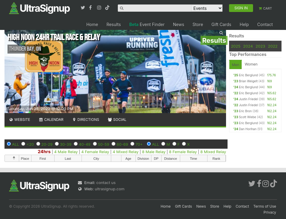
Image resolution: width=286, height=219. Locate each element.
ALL (15, 144)
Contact (265, 24)
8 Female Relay (183, 151)
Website (19, 119)
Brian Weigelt (248, 81)
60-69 (122, 144)
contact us (105, 182)
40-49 (85, 144)
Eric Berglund (248, 75)
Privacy (270, 212)
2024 (248, 46)
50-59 (103, 144)
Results (113, 24)
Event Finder (147, 24)
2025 (235, 46)
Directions (85, 119)
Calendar (51, 119)
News (178, 24)
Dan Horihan (248, 129)
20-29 (47, 144)
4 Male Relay (66, 151)
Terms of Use (264, 206)
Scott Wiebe (247, 117)
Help (244, 24)
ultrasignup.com (109, 188)
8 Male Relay (153, 151)
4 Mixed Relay (126, 151)
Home (92, 24)
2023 (260, 46)
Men (235, 65)
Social (117, 119)
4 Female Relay (95, 151)
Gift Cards (221, 24)
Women (251, 64)
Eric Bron (245, 111)
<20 (30, 144)
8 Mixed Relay (213, 151)
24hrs (44, 151)
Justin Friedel (248, 99)
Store (197, 24)
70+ (139, 144)
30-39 (65, 144)
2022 (273, 46)
